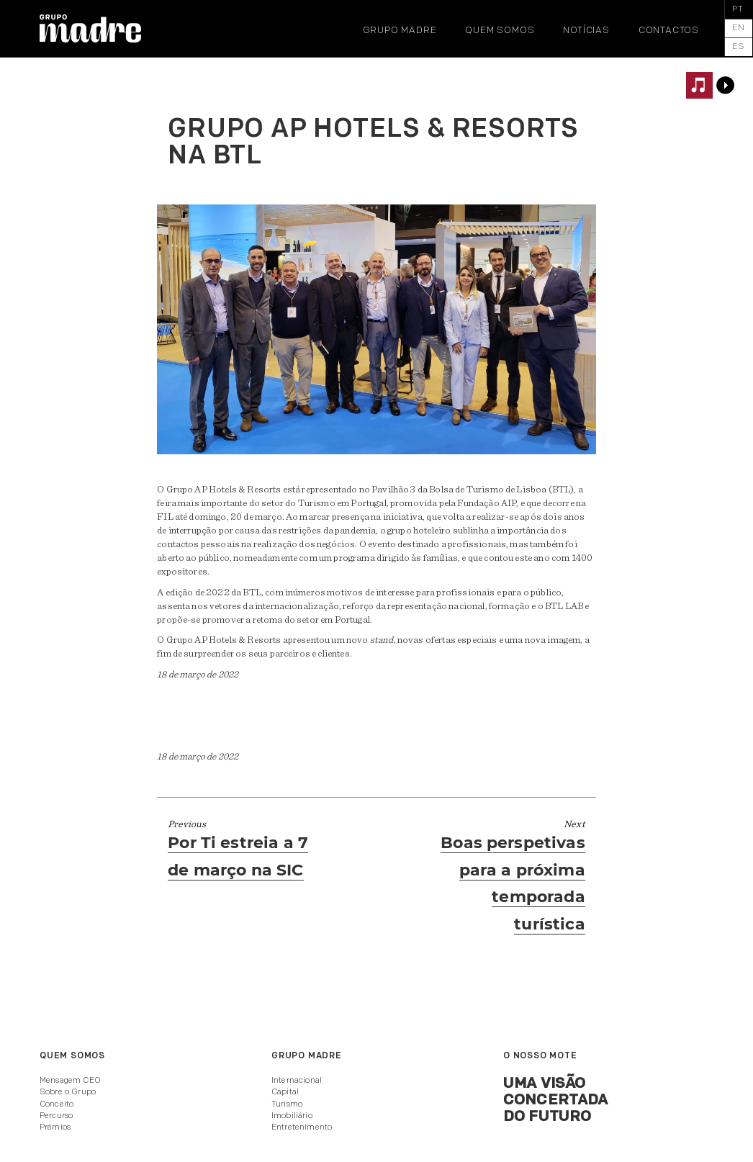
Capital (285, 1092)
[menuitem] (738, 10)
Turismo (286, 1104)
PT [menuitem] (738, 9)
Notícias (586, 30)
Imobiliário (291, 1116)
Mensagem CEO (70, 1080)
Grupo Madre (400, 30)
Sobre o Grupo (68, 1092)
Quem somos (499, 30)
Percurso (56, 1116)
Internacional (296, 1080)
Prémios (55, 1127)
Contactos (669, 30)
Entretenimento (301, 1127)
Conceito (56, 1104)
